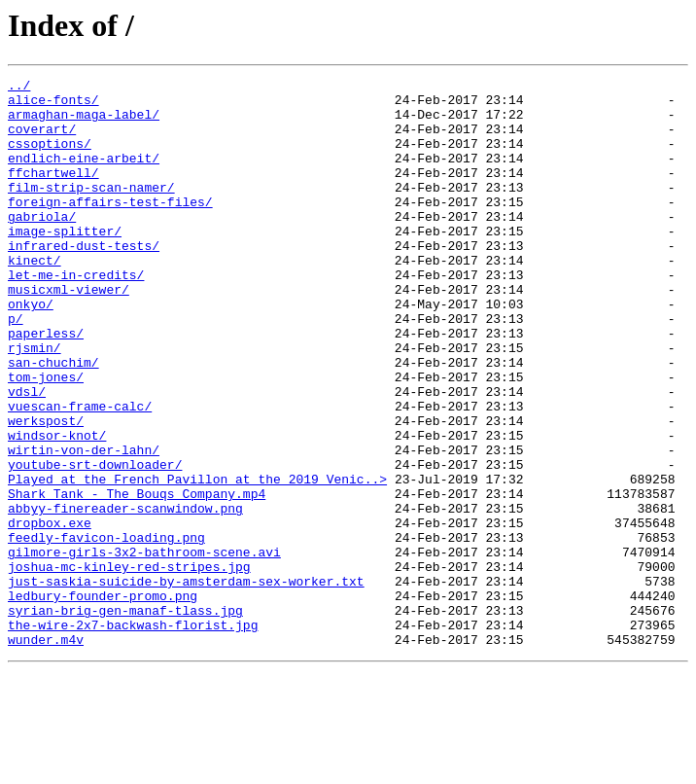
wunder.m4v (46, 753)
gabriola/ (42, 245)
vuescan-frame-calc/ (80, 472)
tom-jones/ (46, 437)
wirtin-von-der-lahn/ (83, 525)
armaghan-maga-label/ (83, 122)
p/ (15, 367)
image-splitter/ (65, 262)
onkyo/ (30, 350)
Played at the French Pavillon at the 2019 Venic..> (197, 560)
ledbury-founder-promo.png (102, 700)
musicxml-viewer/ (68, 332)
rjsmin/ (34, 402)
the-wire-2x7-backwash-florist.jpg (133, 735)
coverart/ (42, 140)
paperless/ (46, 385)
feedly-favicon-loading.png (106, 630)
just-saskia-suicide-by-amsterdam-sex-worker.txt (186, 683)
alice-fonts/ (53, 105)
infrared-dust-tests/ (83, 280)
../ (19, 87)
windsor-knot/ (57, 508)
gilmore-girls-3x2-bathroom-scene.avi (144, 648)
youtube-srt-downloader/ (95, 543)
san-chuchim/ (53, 420)
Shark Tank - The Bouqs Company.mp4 (136, 578)
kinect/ (34, 297)
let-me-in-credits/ (76, 315)
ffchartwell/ (53, 192)
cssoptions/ (49, 157)
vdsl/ (27, 455)
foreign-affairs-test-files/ (110, 227)
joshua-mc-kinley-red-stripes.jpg (129, 665)
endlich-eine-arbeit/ (83, 175)
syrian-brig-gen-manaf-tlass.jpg (125, 718)
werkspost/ (46, 490)
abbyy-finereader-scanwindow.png (125, 595)
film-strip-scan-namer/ (91, 210)
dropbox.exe (49, 613)
